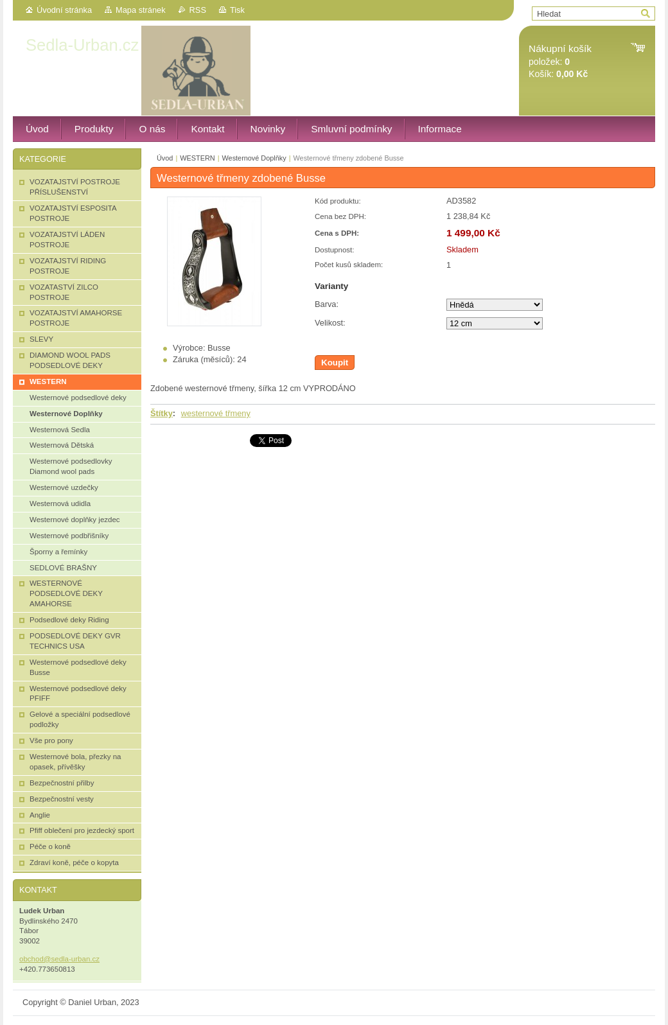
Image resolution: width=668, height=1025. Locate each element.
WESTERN (197, 158)
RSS (197, 10)
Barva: (326, 304)
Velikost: (330, 323)
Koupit (334, 362)
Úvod (165, 158)
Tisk (237, 10)
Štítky (161, 413)
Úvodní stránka (64, 10)
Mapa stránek (141, 10)
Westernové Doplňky (254, 158)
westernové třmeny (216, 413)
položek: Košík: (560, 61)
